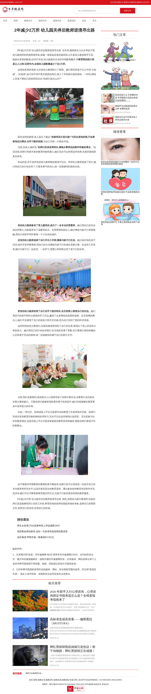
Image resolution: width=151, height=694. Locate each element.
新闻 (115, 2)
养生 (147, 2)
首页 (111, 2)
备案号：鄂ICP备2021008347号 (54, 684)
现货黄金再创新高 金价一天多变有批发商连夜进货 (42, 531)
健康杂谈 (133, 2)
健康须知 (140, 2)
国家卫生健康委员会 (33, 673)
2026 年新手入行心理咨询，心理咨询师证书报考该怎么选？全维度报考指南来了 (73, 595)
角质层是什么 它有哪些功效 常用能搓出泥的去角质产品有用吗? (126, 97)
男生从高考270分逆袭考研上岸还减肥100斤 (38, 525)
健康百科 (127, 2)
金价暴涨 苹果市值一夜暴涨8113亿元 (35, 537)
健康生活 (120, 2)
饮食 (144, 2)
